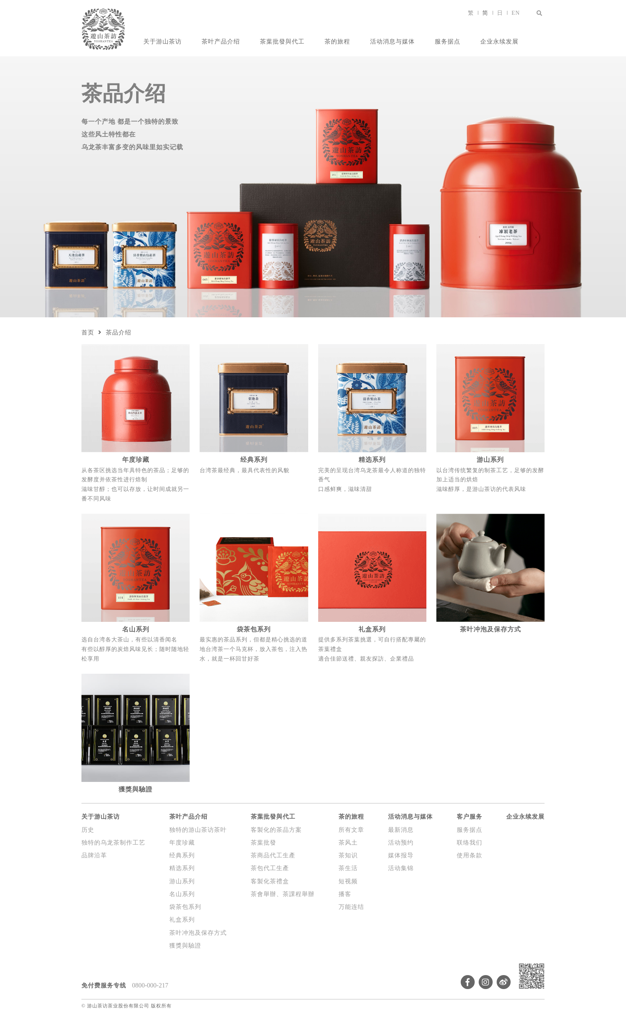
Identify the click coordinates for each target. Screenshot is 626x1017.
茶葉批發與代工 (282, 41)
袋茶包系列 (185, 907)
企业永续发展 (499, 41)
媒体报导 (401, 855)
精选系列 (182, 868)
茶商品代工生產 (273, 855)
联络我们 (469, 842)
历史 (87, 830)
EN (515, 13)
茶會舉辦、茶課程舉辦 (283, 894)
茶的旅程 (337, 41)
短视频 (348, 881)
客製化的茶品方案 (276, 830)
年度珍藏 (182, 842)
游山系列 (182, 881)
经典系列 (182, 855)
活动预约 (401, 842)
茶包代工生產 (270, 868)
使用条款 (469, 855)
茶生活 (348, 868)
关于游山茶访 (162, 41)
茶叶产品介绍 (221, 41)
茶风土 (348, 842)
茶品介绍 (118, 332)
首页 (87, 332)
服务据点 (447, 41)
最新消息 (401, 830)
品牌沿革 (94, 855)
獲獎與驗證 (185, 945)
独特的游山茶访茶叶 (198, 830)
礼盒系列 (182, 919)
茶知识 (348, 855)
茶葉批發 (263, 842)
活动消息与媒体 (392, 41)
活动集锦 (401, 868)
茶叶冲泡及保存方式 (198, 933)
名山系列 (182, 894)
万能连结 (351, 907)
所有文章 (351, 830)
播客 (345, 894)
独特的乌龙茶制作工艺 (113, 842)
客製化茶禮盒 (270, 881)
